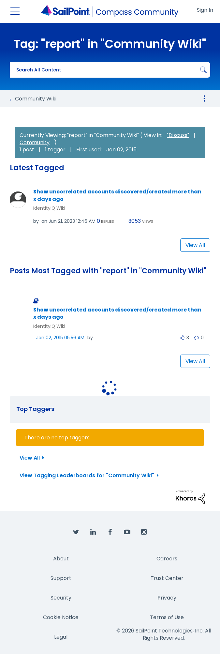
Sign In (205, 10)
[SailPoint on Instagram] (144, 532)
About (61, 558)
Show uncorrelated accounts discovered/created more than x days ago (117, 195)
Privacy (166, 597)
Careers (166, 558)
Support (61, 578)
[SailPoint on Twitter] (76, 532)
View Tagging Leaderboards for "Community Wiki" (87, 475)
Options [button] (204, 98)
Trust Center (167, 578)
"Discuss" (178, 135)
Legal (60, 637)
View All (195, 245)
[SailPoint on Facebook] (110, 532)
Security (61, 597)
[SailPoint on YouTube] (127, 532)
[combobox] (110, 70)
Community (35, 142)
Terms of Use (167, 617)
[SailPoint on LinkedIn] (93, 532)
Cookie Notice (61, 617)
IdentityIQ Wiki (49, 208)
